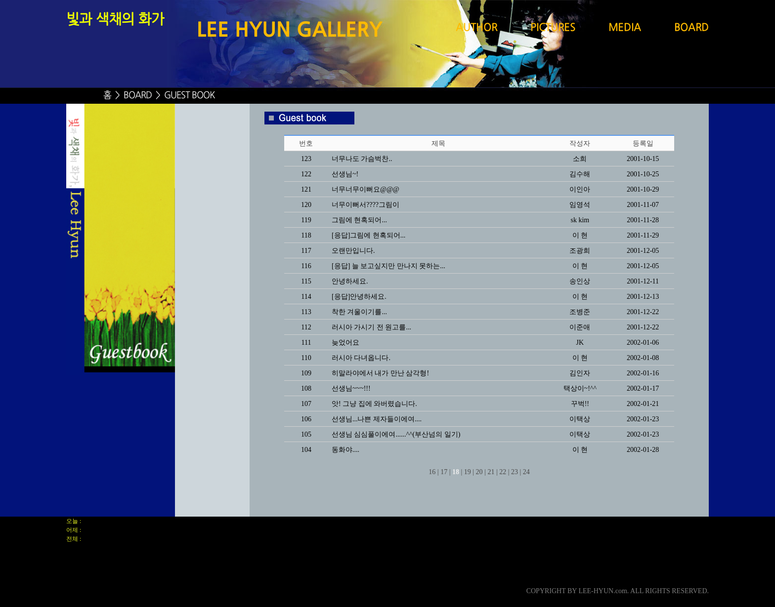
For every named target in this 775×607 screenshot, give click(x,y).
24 (526, 472)
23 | (516, 472)
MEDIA (624, 28)
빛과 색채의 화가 (115, 20)
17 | (445, 472)
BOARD (691, 28)
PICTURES (552, 28)
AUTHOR (476, 28)
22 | (504, 472)
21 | (492, 472)
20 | (481, 472)
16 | (433, 472)
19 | (469, 472)
